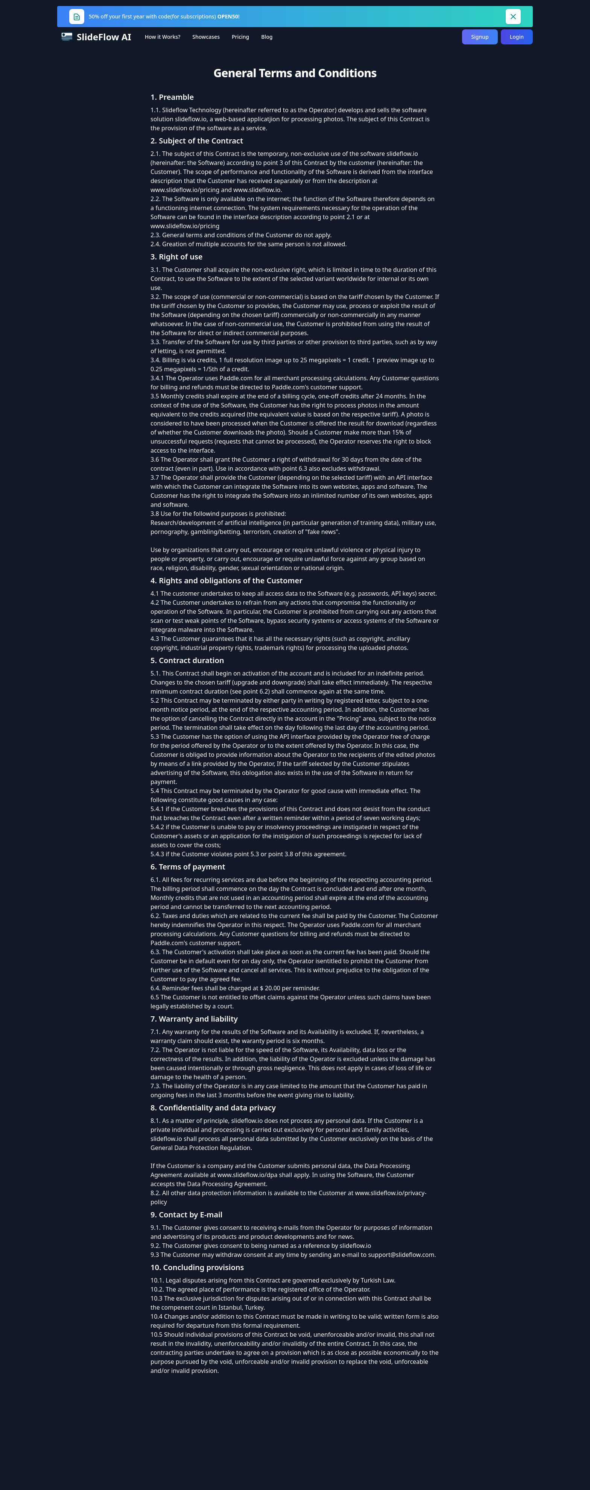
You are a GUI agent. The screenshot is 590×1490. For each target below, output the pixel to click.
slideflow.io (191, 119)
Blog (266, 36)
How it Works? (163, 36)
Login (517, 36)
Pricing (240, 36)
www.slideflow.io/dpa (247, 1175)
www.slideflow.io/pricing (185, 190)
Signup (479, 36)
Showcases (206, 36)
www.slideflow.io (256, 190)
